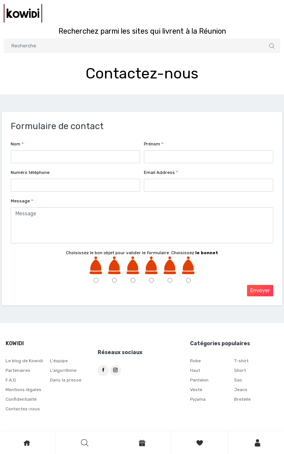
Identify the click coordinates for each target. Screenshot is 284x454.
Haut (195, 370)
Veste (196, 389)
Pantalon (199, 380)
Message (22, 201)
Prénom (153, 144)
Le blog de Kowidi (24, 360)
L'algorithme (63, 370)
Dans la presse (65, 380)
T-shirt (241, 360)
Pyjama (198, 399)
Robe (195, 360)
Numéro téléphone (30, 172)
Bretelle (242, 399)
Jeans (240, 389)
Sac (238, 380)
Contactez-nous (23, 408)
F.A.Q (11, 380)
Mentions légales (23, 389)
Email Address (161, 172)
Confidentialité (21, 399)
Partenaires (18, 370)
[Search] (142, 45)
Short (240, 370)
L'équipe (59, 360)
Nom (17, 144)
